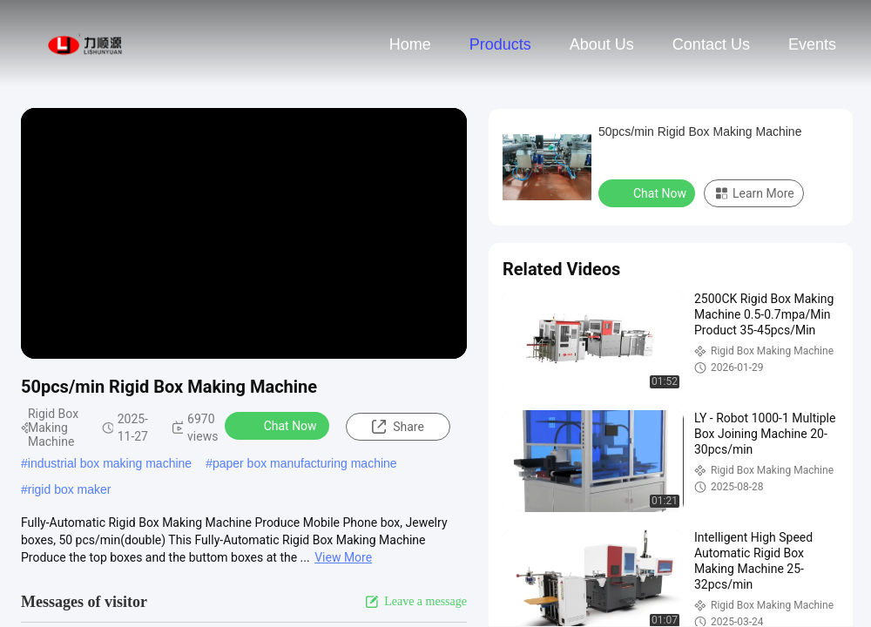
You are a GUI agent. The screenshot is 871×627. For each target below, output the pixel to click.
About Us (602, 44)
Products (500, 44)
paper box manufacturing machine (305, 463)
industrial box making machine (110, 463)
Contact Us (711, 44)
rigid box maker (69, 489)
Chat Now (279, 425)
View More (343, 557)
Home (410, 44)
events (812, 44)
